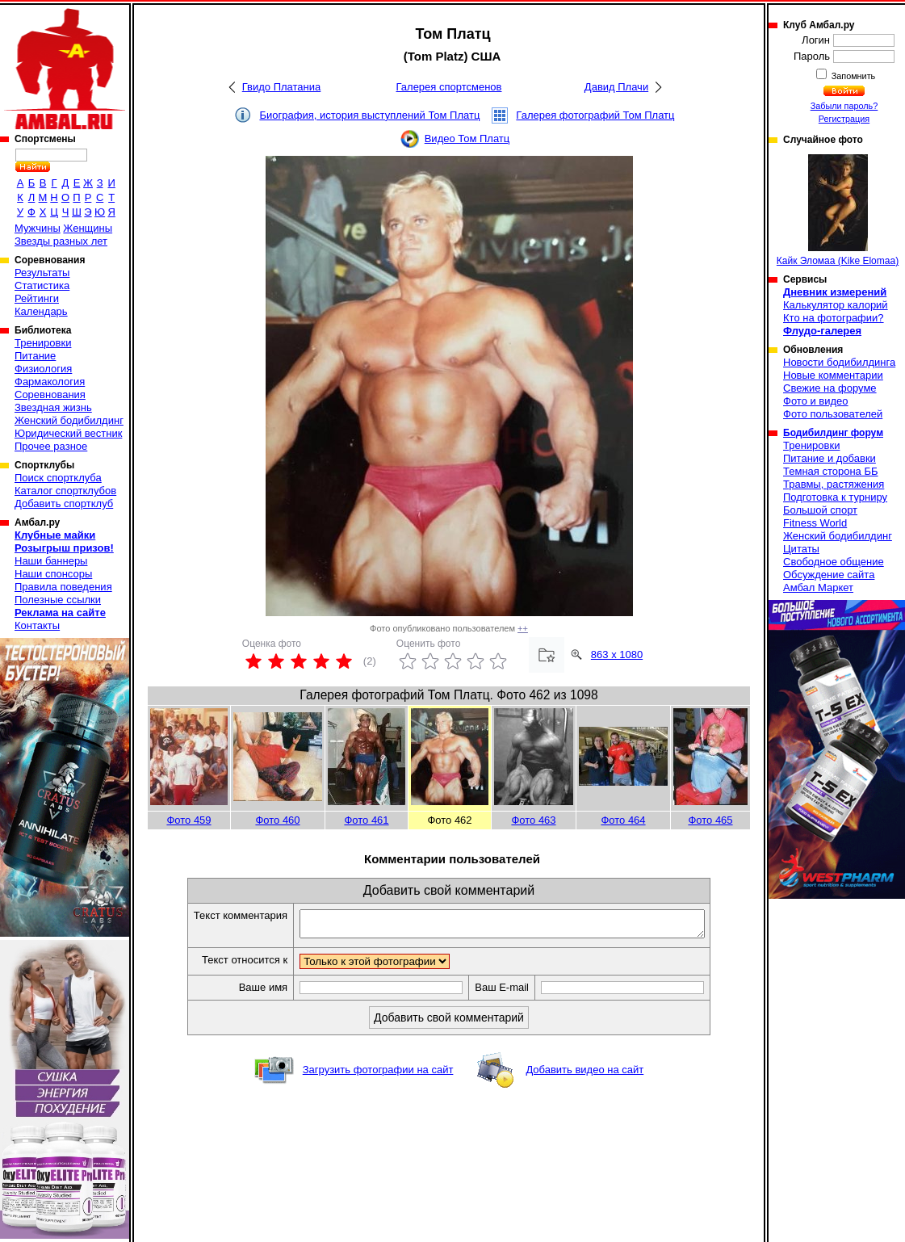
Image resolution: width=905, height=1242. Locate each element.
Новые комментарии (833, 375)
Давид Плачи (616, 87)
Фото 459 (188, 820)
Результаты (42, 272)
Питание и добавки (829, 458)
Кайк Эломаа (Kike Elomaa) (838, 210)
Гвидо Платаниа (281, 87)
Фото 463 (533, 820)
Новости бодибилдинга (839, 362)
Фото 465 (710, 820)
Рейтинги (37, 298)
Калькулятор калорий (835, 305)
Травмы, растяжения (833, 484)
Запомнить (852, 76)
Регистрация (844, 119)
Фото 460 (277, 820)
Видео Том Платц (467, 138)
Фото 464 (623, 820)
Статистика (42, 285)
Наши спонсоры (53, 574)
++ (522, 628)
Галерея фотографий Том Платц (595, 115)
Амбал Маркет (818, 587)
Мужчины (38, 228)
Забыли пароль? (844, 106)
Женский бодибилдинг (69, 420)
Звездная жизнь (53, 407)
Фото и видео (815, 401)
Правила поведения (63, 587)
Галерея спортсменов (449, 87)
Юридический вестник (68, 433)
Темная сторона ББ (830, 471)
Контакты (37, 625)
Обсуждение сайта (828, 575)
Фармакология (50, 382)
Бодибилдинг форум (833, 432)
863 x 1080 (617, 654)
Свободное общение (833, 562)
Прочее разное (51, 446)
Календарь (41, 311)
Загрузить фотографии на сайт (378, 1074)
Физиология (43, 369)
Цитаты (801, 549)
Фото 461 (366, 820)
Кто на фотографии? (833, 318)
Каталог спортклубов (65, 491)
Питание (35, 356)
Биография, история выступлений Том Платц (369, 115)
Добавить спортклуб (64, 503)
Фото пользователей (832, 414)
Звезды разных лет (61, 241)
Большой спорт (820, 510)
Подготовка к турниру (835, 497)
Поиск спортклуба (58, 478)
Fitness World (815, 523)
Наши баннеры (51, 561)
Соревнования (50, 394)
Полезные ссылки (58, 600)
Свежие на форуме (830, 388)
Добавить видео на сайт (584, 1074)
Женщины (87, 228)
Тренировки (43, 343)
